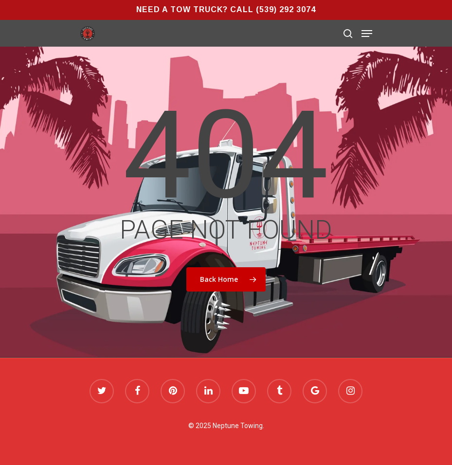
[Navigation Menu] (367, 33)
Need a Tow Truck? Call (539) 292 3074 (226, 9)
